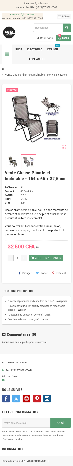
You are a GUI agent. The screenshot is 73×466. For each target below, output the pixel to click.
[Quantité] (17, 258)
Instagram (47, 398)
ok (61, 423)
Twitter (16, 398)
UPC (7, 202)
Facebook (6, 398)
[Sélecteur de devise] (64, 16)
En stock (9, 191)
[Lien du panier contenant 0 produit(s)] (63, 38)
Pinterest (59, 273)
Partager (25, 273)
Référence (11, 187)
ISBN (8, 199)
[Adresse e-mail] (26, 423)
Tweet (41, 273)
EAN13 (8, 195)
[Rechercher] (52, 28)
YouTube (26, 398)
